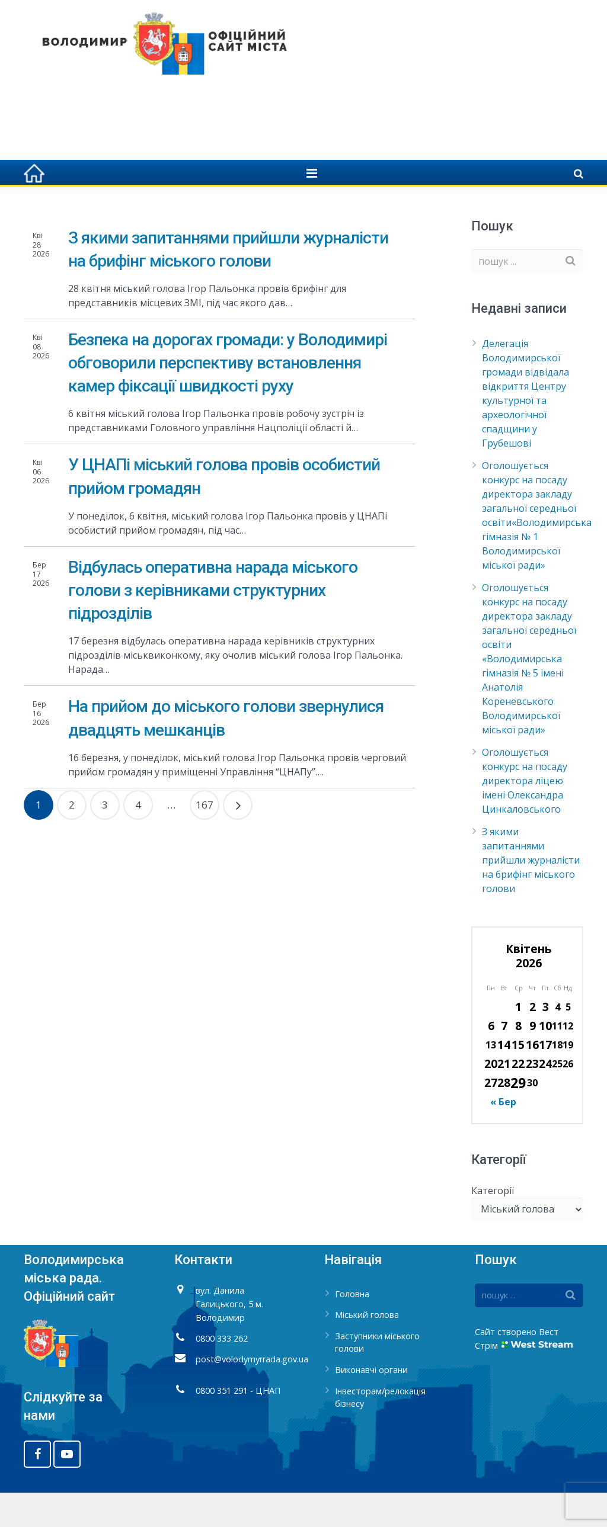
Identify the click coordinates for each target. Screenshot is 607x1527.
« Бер (503, 1136)
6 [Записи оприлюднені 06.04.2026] (491, 1061)
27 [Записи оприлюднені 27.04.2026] (490, 1117)
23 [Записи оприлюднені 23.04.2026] (532, 1098)
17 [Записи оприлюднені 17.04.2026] (545, 1079)
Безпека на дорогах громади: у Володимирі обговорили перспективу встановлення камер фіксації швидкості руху (227, 397)
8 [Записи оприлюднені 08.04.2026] (518, 1061)
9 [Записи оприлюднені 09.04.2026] (532, 1061)
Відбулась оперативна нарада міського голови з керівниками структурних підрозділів (212, 624)
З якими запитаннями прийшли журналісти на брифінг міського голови (531, 895)
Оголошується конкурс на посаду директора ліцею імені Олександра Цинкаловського (524, 816)
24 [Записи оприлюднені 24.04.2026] (545, 1098)
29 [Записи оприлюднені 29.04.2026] (518, 1117)
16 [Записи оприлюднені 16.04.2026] (532, 1079)
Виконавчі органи (371, 1404)
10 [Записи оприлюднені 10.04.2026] (545, 1061)
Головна (421, 207)
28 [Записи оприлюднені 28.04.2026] (503, 1117)
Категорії (492, 1224)
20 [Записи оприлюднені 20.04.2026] (490, 1098)
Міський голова (367, 1349)
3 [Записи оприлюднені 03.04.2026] (545, 1042)
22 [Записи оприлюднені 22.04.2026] (518, 1098)
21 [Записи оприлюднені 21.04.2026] (503, 1098)
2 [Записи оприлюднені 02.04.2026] (532, 1042)
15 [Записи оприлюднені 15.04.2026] (518, 1079)
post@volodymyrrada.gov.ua (252, 1393)
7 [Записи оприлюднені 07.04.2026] (504, 1061)
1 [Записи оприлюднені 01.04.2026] (518, 1042)
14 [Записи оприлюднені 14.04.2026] (503, 1079)
